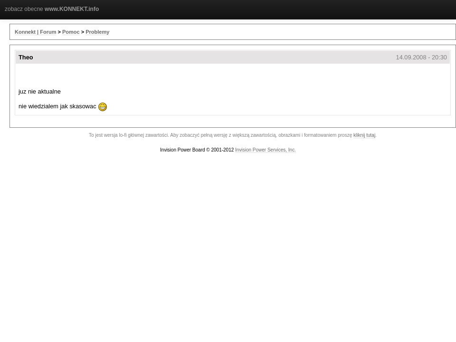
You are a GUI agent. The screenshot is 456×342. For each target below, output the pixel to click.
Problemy (97, 32)
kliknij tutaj (364, 135)
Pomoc (71, 32)
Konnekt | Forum (35, 32)
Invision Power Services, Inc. (265, 149)
